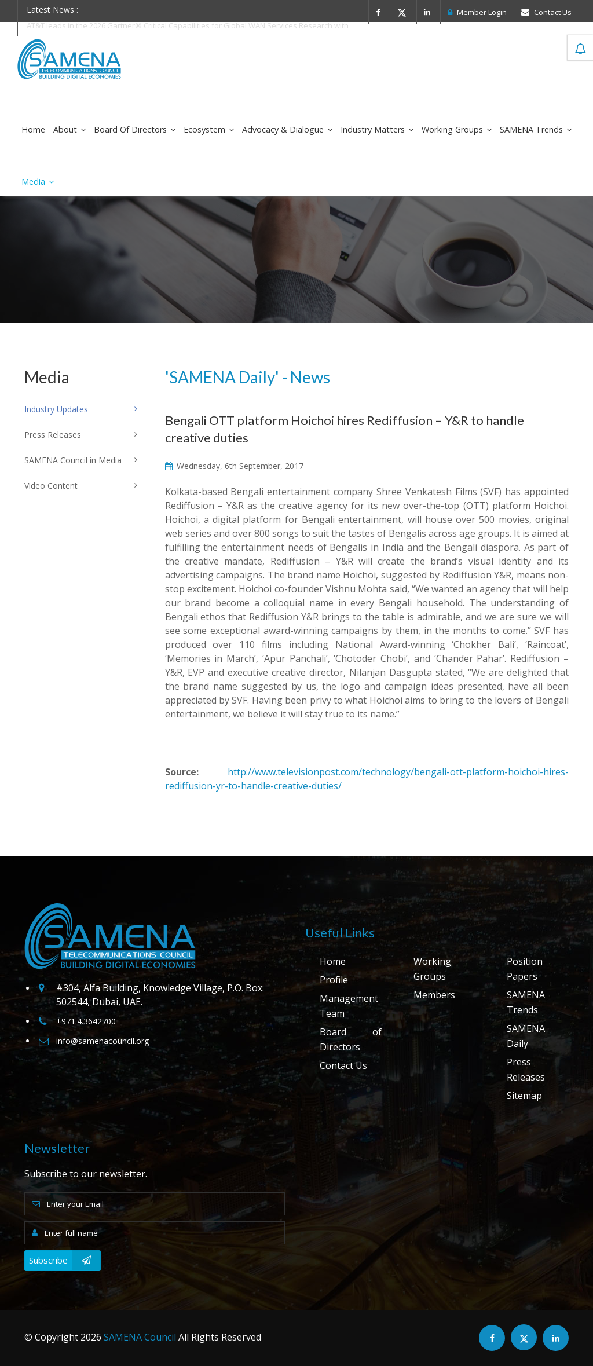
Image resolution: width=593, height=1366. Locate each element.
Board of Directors (134, 129)
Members (434, 994)
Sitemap (524, 1095)
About (69, 129)
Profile (334, 979)
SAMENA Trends (536, 129)
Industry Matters (377, 129)
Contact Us (546, 12)
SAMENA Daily (526, 1036)
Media (37, 181)
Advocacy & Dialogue (287, 129)
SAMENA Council (140, 1337)
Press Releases (526, 1069)
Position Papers (525, 969)
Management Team (349, 1006)
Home (33, 129)
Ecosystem (209, 129)
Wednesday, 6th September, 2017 (234, 465)
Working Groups (457, 129)
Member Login (477, 12)
